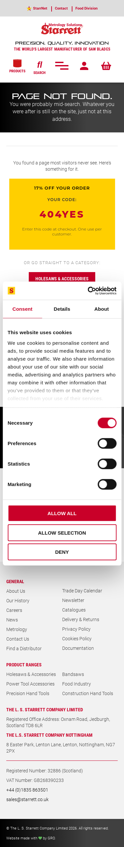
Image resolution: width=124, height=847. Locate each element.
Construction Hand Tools (87, 693)
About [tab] (101, 309)
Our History (17, 600)
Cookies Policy (77, 638)
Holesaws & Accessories (31, 674)
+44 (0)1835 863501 (27, 790)
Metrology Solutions (65, 24)
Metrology (16, 629)
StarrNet (40, 8)
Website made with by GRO (30, 837)
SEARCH (39, 67)
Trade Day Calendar (82, 590)
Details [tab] (62, 309)
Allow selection (62, 532)
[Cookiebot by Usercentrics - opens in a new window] (88, 290)
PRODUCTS (17, 66)
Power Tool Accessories (30, 684)
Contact (61, 8)
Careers (14, 610)
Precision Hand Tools (27, 693)
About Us (15, 591)
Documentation (78, 648)
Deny (62, 552)
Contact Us (17, 639)
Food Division (86, 8)
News (12, 620)
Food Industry (76, 684)
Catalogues (74, 610)
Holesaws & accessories (62, 278)
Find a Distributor (24, 648)
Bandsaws (73, 674)
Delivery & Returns (80, 619)
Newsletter (73, 600)
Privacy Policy (76, 629)
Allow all (62, 513)
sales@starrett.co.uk (27, 799)
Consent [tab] (22, 309)
